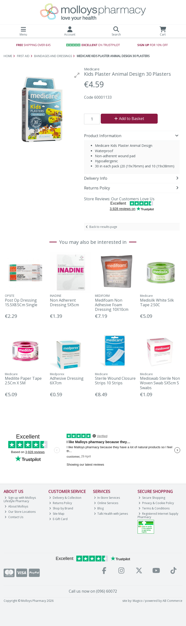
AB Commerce (172, 601)
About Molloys (16, 506)
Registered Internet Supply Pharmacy (158, 515)
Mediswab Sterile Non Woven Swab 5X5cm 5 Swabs (160, 383)
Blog (99, 508)
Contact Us (14, 517)
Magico (138, 601)
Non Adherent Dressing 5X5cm (64, 302)
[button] (77, 75)
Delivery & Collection (65, 498)
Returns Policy (60, 503)
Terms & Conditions (154, 508)
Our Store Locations (20, 512)
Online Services (106, 503)
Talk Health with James (111, 514)
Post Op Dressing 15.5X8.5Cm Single (21, 302)
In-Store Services (107, 498)
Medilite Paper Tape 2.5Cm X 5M (23, 381)
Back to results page (103, 227)
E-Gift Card (58, 519)
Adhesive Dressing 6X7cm (67, 381)
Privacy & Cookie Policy (156, 503)
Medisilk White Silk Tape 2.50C (157, 302)
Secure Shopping (152, 498)
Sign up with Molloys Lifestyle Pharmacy (20, 499)
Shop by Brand (61, 508)
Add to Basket (129, 118)
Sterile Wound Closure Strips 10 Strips (115, 381)
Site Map (56, 514)
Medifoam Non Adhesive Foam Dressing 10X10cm (111, 305)
